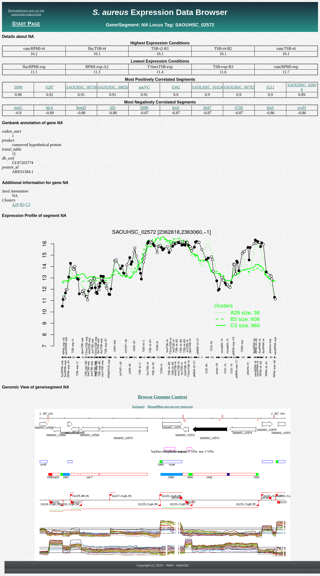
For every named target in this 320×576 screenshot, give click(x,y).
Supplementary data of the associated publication (26, 12)
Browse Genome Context (162, 396)
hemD (81, 107)
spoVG (144, 87)
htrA (49, 107)
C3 (27, 204)
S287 (49, 87)
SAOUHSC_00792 (238, 87)
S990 (18, 87)
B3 (22, 204)
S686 (144, 107)
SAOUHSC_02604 (301, 87)
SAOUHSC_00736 (81, 87)
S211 (270, 87)
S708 (239, 107)
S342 (176, 87)
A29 (15, 204)
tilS (112, 107)
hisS (270, 107)
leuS (175, 107)
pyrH (302, 107)
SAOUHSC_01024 (207, 87)
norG (18, 107)
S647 (207, 107)
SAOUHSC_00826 (112, 87)
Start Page (26, 23)
